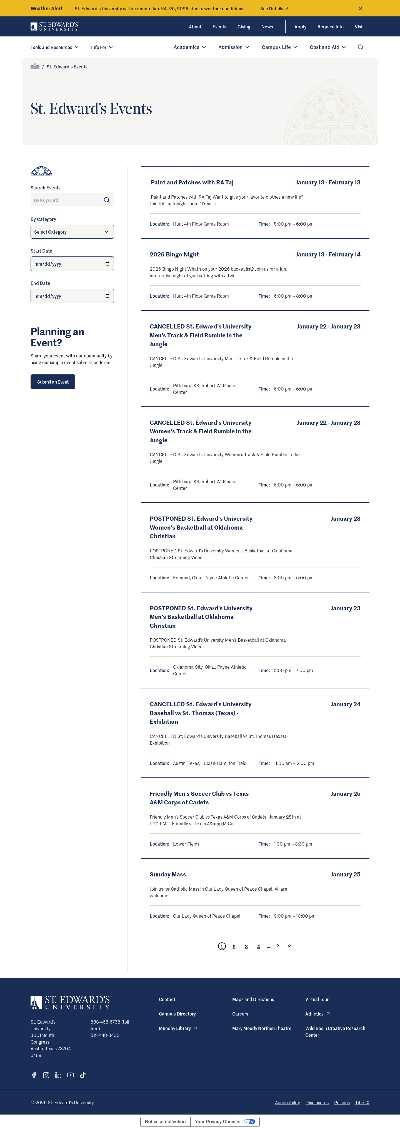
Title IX (362, 1102)
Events (219, 26)
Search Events (46, 187)
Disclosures (317, 1102)
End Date (40, 283)
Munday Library (178, 1028)
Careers (240, 1014)
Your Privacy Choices (217, 1121)
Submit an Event (53, 382)
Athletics (318, 1014)
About (195, 26)
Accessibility (287, 1102)
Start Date (41, 251)
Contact (167, 999)
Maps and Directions (253, 999)
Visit (359, 26)
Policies (342, 1102)
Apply (300, 26)
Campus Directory (177, 1014)
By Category (43, 219)
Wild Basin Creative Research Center (335, 1031)
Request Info (331, 26)
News (267, 26)
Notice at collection (165, 1121)
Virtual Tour (317, 999)
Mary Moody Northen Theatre (261, 1028)
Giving (244, 26)
